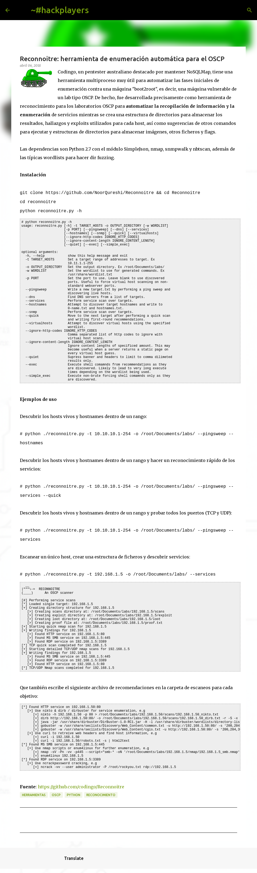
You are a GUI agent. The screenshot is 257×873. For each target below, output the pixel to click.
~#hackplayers (60, 10)
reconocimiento (100, 795)
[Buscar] (97, 10)
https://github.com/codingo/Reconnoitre (81, 786)
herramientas (34, 795)
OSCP (56, 795)
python (73, 795)
